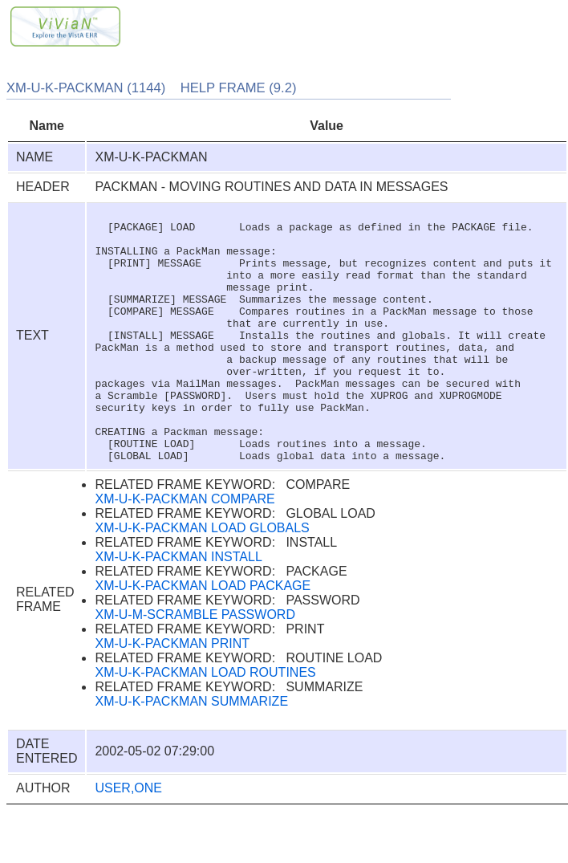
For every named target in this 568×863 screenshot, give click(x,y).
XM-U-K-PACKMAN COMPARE (184, 549)
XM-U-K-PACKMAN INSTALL (178, 607)
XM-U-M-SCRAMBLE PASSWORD (195, 665)
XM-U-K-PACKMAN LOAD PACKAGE (202, 636)
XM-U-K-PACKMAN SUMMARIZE (191, 752)
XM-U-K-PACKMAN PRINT (172, 694)
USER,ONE (128, 838)
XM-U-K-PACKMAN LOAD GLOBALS (202, 578)
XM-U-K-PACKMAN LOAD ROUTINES (205, 723)
